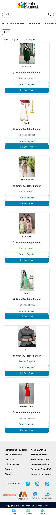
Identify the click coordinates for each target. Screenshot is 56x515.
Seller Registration (40, 459)
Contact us (10, 459)
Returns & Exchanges (41, 474)
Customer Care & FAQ (41, 469)
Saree (27, 292)
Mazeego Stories (39, 454)
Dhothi (27, 123)
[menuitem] (13, 23)
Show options (30, 39)
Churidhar (27, 66)
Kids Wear (27, 236)
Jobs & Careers (12, 464)
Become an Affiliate (40, 464)
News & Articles (38, 449)
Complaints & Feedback (16, 449)
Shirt (27, 349)
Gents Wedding (27, 179)
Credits (8, 469)
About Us (9, 474)
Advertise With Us (13, 454)
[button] (6, 32)
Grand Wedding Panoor (28, 72)
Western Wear (26, 406)
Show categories (12, 39)
